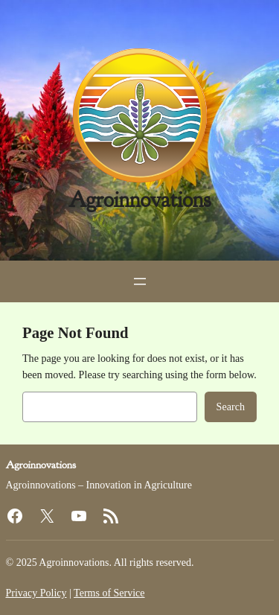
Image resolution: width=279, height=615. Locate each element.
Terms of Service (109, 593)
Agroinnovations (139, 200)
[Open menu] (140, 281)
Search (231, 406)
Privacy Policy (36, 593)
